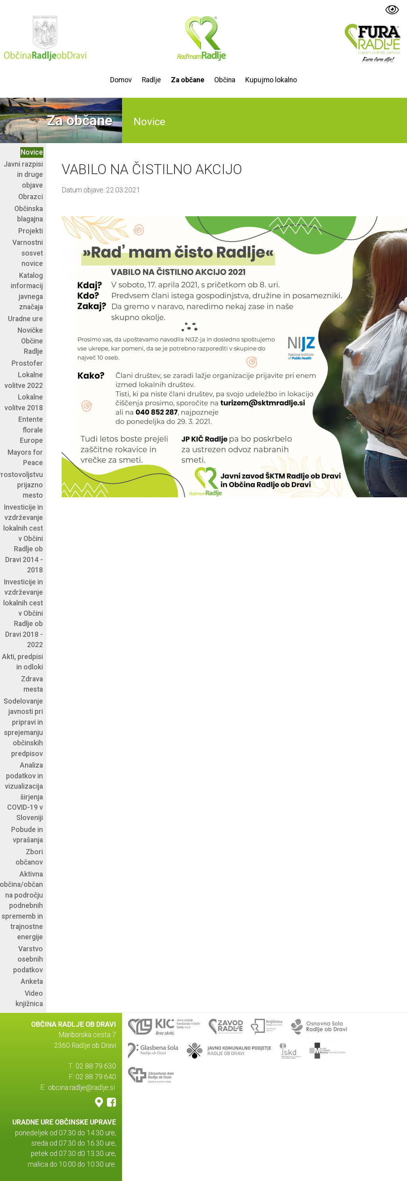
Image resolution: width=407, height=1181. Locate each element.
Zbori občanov (29, 857)
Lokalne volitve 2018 (23, 402)
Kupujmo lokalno (271, 80)
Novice (32, 152)
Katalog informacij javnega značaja (27, 291)
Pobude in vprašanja (27, 835)
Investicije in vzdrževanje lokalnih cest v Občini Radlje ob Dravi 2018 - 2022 (23, 613)
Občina (224, 80)
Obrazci (30, 197)
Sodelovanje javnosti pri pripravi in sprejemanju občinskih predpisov (23, 727)
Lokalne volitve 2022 (23, 380)
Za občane (187, 80)
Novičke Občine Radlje (30, 340)
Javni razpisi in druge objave (23, 174)
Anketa (32, 981)
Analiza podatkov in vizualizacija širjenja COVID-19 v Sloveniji (24, 791)
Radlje (151, 80)
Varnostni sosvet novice (27, 253)
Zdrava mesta (32, 684)
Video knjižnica (29, 998)
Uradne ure (25, 319)
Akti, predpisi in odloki (22, 662)
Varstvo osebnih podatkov (28, 959)
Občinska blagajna (28, 214)
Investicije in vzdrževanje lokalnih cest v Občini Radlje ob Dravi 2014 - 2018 (23, 538)
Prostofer (27, 363)
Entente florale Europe (30, 429)
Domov (121, 80)
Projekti (30, 231)
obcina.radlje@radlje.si (81, 1087)
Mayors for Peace (25, 457)
